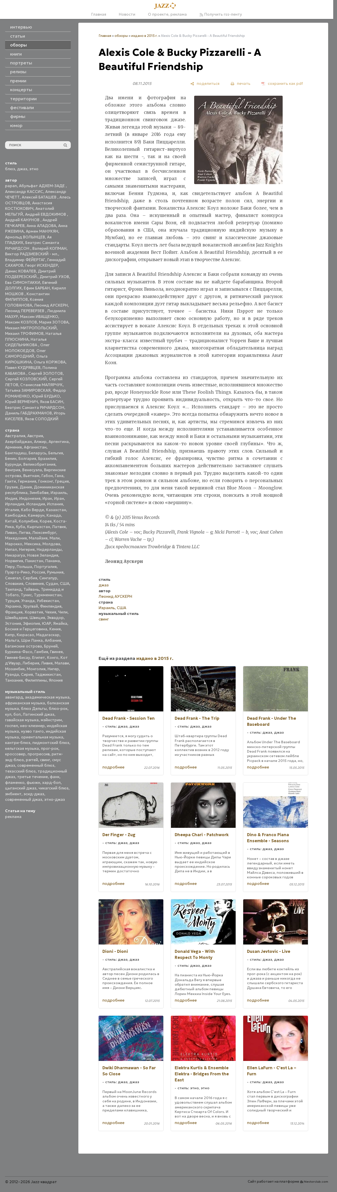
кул (8, 714)
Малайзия (38, 538)
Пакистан (34, 560)
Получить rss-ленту (220, 14)
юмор (16, 125)
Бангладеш (16, 453)
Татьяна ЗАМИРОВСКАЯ (28, 390)
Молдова (51, 543)
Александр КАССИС (24, 191)
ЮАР (46, 623)
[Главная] (166, 6)
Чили (63, 612)
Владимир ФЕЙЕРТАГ (25, 259)
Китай (11, 521)
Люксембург (44, 532)
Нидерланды (49, 549)
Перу (10, 566)
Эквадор (55, 617)
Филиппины (36, 680)
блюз (10, 168)
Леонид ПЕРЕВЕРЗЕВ (25, 310)
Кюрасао (25, 634)
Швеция (37, 617)
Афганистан (35, 447)
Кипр (10, 634)
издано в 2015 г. (144, 36)
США (64, 583)
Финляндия (50, 606)
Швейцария (16, 617)
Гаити (10, 481)
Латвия (59, 526)
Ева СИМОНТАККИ (22, 282)
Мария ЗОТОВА (54, 322)
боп (17, 714)
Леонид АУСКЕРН (51, 305)
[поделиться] (204, 83)
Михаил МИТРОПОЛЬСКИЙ (31, 328)
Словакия (14, 583)
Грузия (11, 487)
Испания (55, 504)
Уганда (28, 600)
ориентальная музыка (42, 737)
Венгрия (12, 469)
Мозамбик (15, 668)
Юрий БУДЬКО (46, 396)
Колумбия (28, 521)
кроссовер (15, 754)
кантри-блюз (17, 742)
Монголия (36, 668)
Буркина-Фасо (18, 651)
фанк (54, 776)
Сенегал (13, 578)
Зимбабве (39, 492)
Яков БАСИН (51, 401)
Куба (20, 526)
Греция (62, 481)
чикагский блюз (53, 788)
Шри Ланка (32, 640)
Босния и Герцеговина (26, 629)
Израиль (59, 492)
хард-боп (51, 782)
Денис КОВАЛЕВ (20, 271)
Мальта (12, 640)
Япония (56, 680)
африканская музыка (25, 703)
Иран (59, 498)
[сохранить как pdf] (282, 83)
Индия (11, 498)
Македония (16, 538)
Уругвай (30, 606)
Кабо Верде (32, 509)
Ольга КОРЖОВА (49, 362)
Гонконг (45, 481)
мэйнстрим (51, 719)
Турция (12, 600)
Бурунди (13, 464)
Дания (26, 487)
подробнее (113, 767)
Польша (24, 566)
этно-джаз (54, 799)
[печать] (240, 83)
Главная (98, 14)
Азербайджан (18, 441)
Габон (47, 475)
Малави (62, 663)
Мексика (32, 543)
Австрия (35, 435)
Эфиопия (31, 623)
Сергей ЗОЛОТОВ (45, 373)
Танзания (14, 680)
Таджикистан (48, 674)
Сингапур (48, 578)
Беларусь (37, 453)
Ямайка (60, 623)
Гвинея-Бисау (17, 657)
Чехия (50, 612)
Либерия (31, 663)
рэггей (32, 759)
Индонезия (29, 498)
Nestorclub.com (316, 1181)
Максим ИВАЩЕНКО (39, 316)
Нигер (53, 668)
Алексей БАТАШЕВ (39, 197)
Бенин (10, 458)
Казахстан (56, 509)
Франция (14, 612)
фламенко (15, 782)
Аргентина (59, 441)
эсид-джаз (34, 793)
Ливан (11, 532)
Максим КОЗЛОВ (21, 322)
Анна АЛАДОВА (41, 225)
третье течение (32, 776)
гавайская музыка (22, 719)
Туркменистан (47, 594)
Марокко (13, 543)
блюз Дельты (34, 708)
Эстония (13, 623)
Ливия (47, 663)
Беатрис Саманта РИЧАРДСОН (34, 407)
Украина (13, 606)
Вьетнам (31, 475)
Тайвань (31, 589)
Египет (38, 657)
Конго (52, 657)
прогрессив (39, 754)
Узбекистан (48, 600)
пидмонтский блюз (50, 742)
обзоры (121, 36)
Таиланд (13, 589)
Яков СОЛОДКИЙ (41, 418)
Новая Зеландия (42, 555)
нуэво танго (32, 731)
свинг (45, 759)
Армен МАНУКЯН (42, 231)
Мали (55, 538)
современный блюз (35, 765)
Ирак (47, 498)
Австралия (15, 435)
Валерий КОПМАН (49, 248)
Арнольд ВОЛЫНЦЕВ (25, 237)
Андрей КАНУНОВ (22, 219)
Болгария (27, 458)
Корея (46, 521)
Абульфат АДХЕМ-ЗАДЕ (42, 185)
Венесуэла (32, 469)
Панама (52, 560)
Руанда (12, 674)
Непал (11, 549)
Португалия (45, 566)
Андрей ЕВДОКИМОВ (46, 214)
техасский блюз (20, 771)
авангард (14, 697)
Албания (53, 640)
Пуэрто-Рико (17, 572)
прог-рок (49, 748)
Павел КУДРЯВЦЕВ (22, 367)
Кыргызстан (38, 526)
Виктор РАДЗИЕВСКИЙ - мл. (31, 254)
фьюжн (33, 782)
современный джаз (23, 799)
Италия (12, 509)
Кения (55, 629)
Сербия (30, 578)
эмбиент (13, 793)
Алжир (40, 441)
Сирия (27, 674)
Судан (52, 583)
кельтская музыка (22, 748)
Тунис (26, 594)
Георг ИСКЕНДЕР (41, 265)
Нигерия (27, 549)
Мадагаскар (47, 634)
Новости (127, 14)
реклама (13, 816)
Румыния (55, 572)
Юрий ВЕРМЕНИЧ (21, 401)
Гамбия (41, 651)
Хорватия (34, 612)
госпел (11, 725)
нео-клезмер (32, 725)
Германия (27, 481)
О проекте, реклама (167, 14)
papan (11, 185)
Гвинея (56, 651)
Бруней (51, 646)
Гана (59, 475)
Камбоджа (15, 515)
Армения (13, 447)
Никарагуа (15, 555)
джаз (22, 168)
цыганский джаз (20, 788)
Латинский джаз (38, 714)
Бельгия (55, 453)
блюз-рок (58, 708)
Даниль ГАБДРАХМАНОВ (28, 413)
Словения (34, 583)
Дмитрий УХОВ (54, 276)
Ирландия (14, 504)
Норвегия (14, 560)
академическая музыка (47, 697)
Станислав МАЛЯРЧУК (41, 384)
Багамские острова (23, 646)
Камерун (36, 515)
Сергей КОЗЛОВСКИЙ (26, 379)
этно (33, 168)
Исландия (35, 504)
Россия (38, 572)
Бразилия (47, 458)
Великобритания (39, 464)
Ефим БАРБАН (37, 288)
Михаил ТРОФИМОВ (24, 333)
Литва (24, 532)
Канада (54, 515)
